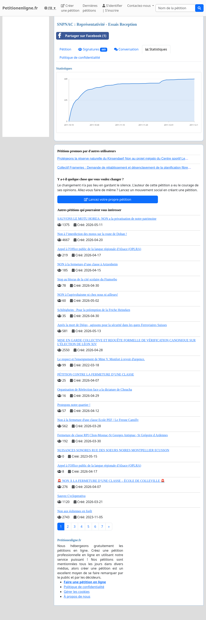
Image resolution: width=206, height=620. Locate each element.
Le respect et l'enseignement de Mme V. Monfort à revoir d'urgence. (101, 359)
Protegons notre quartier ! (73, 404)
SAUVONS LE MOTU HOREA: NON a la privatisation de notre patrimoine (106, 218)
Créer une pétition (70, 8)
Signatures (92, 49)
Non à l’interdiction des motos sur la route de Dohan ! (92, 234)
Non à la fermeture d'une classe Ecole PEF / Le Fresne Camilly (98, 420)
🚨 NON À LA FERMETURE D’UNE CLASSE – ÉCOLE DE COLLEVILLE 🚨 (111, 480)
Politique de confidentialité (80, 57)
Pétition (65, 49)
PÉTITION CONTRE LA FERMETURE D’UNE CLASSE (95, 374)
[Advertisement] (25, 76)
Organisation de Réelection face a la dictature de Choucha (94, 389)
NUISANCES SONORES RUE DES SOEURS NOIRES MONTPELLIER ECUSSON (113, 450)
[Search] (175, 8)
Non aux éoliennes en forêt (74, 511)
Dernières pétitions (90, 8)
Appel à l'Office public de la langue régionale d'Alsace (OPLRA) (99, 249)
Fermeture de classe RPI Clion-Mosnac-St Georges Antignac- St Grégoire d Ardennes (112, 435)
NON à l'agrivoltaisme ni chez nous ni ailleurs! (87, 294)
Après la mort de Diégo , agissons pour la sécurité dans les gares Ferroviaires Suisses (112, 325)
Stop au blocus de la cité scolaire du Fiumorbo (87, 279)
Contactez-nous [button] (139, 5)
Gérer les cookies (77, 591)
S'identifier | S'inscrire (112, 8)
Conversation (126, 49)
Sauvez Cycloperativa (71, 496)
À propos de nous (77, 596)
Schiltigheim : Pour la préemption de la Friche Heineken (93, 310)
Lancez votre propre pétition (107, 199)
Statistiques (156, 49)
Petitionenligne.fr (20, 8)
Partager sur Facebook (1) (81, 35)
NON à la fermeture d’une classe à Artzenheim (87, 264)
